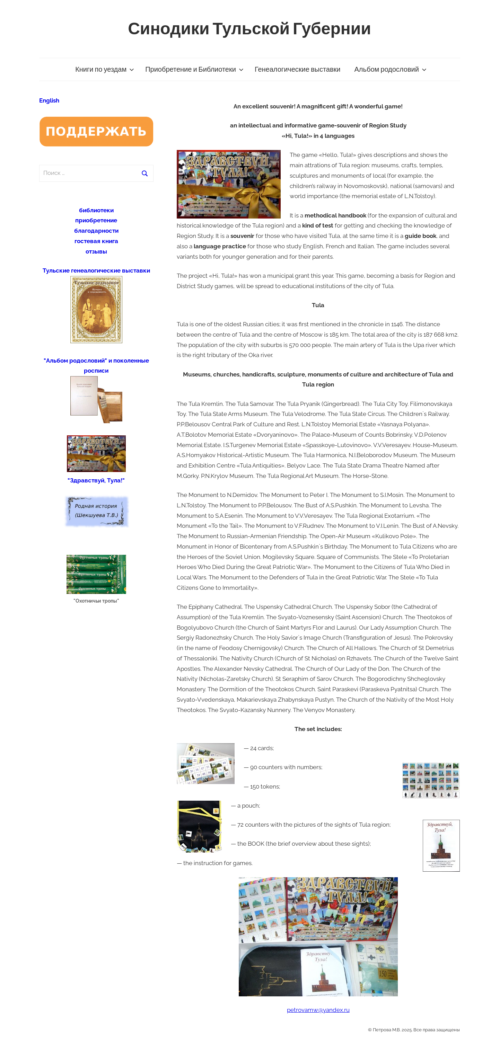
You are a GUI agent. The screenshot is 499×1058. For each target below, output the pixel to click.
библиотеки (96, 210)
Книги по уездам (104, 69)
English (49, 100)
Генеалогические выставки (298, 69)
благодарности (96, 230)
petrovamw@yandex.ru (318, 1009)
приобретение (96, 220)
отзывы (96, 251)
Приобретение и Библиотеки (194, 69)
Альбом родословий (390, 69)
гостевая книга (96, 241)
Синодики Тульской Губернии (249, 29)
